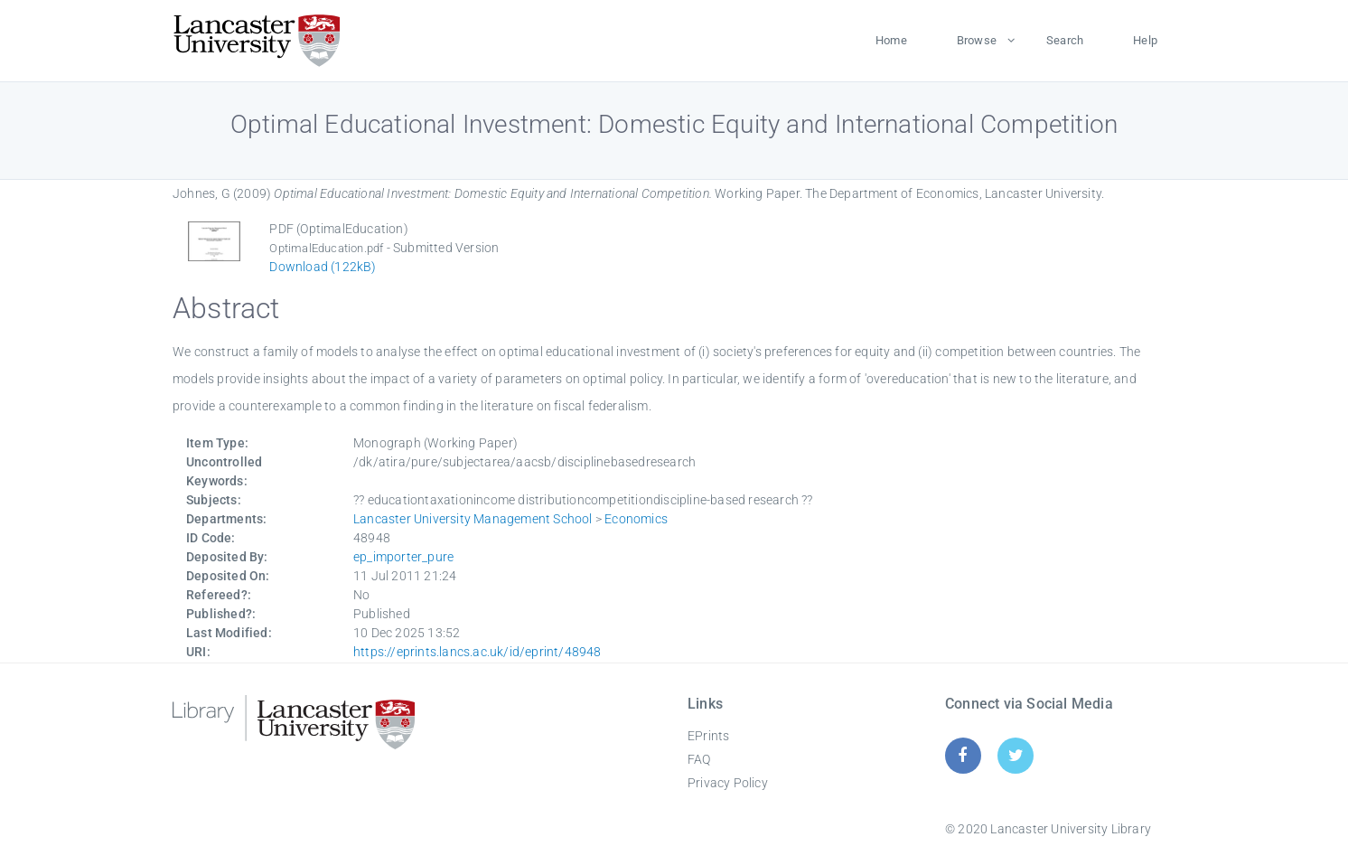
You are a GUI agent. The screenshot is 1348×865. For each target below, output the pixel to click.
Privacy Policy (728, 783)
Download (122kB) (322, 266)
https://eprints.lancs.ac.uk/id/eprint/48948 (477, 651)
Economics (636, 519)
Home (891, 40)
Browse (977, 40)
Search (1064, 40)
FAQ (699, 759)
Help (1145, 40)
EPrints (708, 736)
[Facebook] (963, 755)
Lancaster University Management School (473, 519)
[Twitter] (1016, 755)
